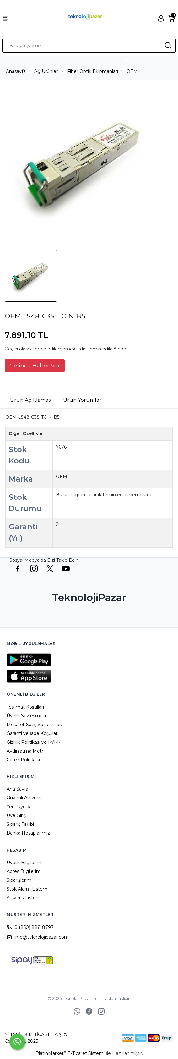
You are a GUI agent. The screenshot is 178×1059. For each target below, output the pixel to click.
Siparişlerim (19, 880)
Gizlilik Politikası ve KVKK (33, 742)
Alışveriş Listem (23, 898)
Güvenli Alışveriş (24, 798)
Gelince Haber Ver (34, 365)
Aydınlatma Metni (26, 751)
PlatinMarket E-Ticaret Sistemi (70, 1053)
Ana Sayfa (17, 789)
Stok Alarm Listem (27, 889)
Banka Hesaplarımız (28, 833)
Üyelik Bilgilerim (24, 862)
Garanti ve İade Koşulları (32, 733)
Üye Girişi (17, 815)
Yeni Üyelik (18, 806)
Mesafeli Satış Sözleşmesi (34, 724)
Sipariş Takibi (20, 824)
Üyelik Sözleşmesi (26, 716)
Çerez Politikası (23, 760)
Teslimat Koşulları (25, 707)
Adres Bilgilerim (24, 871)
